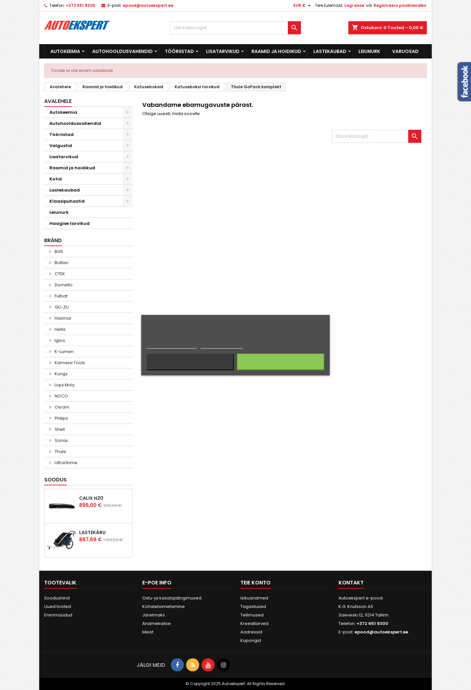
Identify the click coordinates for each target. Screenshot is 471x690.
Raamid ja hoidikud (276, 51)
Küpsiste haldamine (222, 345)
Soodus (55, 479)
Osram (61, 407)
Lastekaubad (329, 51)
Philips (61, 418)
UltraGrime (66, 463)
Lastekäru (92, 532)
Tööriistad (179, 51)
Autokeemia (65, 51)
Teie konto (255, 582)
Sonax (61, 440)
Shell (59, 429)
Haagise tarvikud (69, 223)
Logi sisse (354, 5)
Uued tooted (57, 606)
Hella (59, 329)
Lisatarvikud (222, 51)
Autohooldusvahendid (122, 51)
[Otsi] (235, 27)
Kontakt (351, 582)
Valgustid (60, 146)
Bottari (61, 263)
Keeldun (190, 362)
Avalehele (58, 101)
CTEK (59, 274)
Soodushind (57, 598)
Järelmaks (153, 615)
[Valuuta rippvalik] (302, 5)
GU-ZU (61, 307)
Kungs (61, 374)
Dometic (63, 285)
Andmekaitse (156, 623)
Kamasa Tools (69, 363)
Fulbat (60, 296)
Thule (60, 451)
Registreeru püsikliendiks (400, 5)
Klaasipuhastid (67, 201)
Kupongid (250, 640)
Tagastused (253, 606)
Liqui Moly (64, 385)
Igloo (59, 340)
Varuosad (405, 51)
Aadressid (251, 632)
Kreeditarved (254, 623)
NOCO (61, 396)
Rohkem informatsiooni (172, 345)
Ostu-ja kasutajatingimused (171, 598)
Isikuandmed (254, 598)
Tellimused (252, 615)
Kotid (55, 179)
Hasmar (63, 318)
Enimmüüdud (58, 615)
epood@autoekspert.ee (148, 5)
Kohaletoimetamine (163, 606)
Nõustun (280, 362)
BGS (58, 251)
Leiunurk (369, 51)
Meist (147, 632)
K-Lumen (64, 351)
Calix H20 (91, 498)
